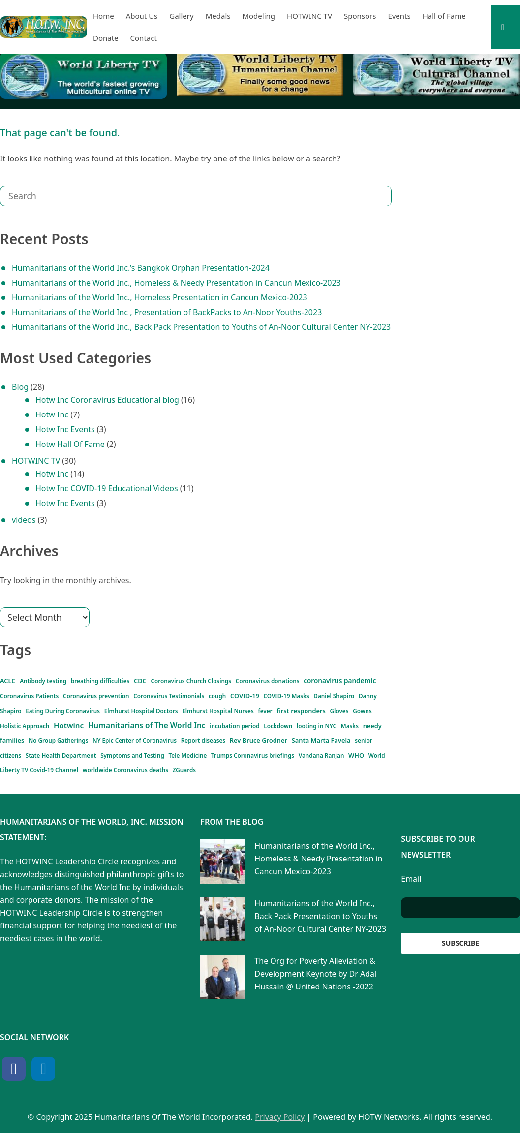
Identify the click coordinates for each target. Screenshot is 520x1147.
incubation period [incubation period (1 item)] (240, 734)
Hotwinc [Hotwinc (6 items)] (350, 712)
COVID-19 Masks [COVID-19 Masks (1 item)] (254, 697)
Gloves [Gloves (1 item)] (249, 715)
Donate (106, 38)
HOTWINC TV (309, 16)
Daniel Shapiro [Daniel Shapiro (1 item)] (295, 697)
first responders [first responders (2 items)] (208, 714)
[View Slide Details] (83, 76)
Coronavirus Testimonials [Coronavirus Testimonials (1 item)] (145, 697)
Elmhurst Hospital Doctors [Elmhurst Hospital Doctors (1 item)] (64, 715)
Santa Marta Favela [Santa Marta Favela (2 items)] (312, 749)
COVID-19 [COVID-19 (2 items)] (214, 696)
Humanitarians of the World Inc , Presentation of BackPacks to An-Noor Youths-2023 (167, 312)
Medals (218, 16)
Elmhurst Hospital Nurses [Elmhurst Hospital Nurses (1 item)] (130, 715)
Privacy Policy (280, 1130)
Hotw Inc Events (65, 429)
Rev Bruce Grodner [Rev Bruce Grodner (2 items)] (239, 749)
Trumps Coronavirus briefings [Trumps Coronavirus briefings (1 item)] (194, 766)
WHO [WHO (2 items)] (285, 765)
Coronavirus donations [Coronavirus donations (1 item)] (237, 681)
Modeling (258, 16)
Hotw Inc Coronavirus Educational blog (107, 399)
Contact (143, 38)
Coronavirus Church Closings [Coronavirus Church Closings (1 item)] (171, 681)
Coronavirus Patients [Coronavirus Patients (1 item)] (25, 697)
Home (103, 16)
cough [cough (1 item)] (185, 697)
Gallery (181, 16)
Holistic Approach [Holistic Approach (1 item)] (300, 715)
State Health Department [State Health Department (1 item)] (30, 766)
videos (23, 519)
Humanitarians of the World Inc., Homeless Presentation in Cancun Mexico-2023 (159, 297)
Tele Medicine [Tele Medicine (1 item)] (138, 766)
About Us (142, 16)
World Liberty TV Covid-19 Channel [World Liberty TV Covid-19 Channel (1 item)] (340, 766)
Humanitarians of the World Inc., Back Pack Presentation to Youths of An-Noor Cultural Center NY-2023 (201, 326)
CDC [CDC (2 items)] (125, 680)
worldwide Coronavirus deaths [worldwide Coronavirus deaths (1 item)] (37, 782)
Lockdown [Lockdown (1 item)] (276, 734)
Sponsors (360, 16)
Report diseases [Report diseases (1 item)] (182, 750)
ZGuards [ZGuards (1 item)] (87, 782)
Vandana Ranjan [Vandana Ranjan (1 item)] (253, 766)
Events (399, 16)
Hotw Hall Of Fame (70, 444)
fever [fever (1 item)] (170, 715)
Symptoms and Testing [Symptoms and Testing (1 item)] (92, 766)
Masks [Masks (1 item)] (336, 734)
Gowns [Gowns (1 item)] (267, 715)
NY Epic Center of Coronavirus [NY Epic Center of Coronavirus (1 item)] (123, 750)
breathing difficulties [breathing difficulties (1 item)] (89, 681)
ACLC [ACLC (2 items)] (9, 680)
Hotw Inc (51, 414)
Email (411, 892)
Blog (20, 387)
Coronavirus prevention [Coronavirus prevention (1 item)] (83, 697)
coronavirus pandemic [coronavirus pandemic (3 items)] (318, 679)
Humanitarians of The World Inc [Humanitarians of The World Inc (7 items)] (107, 730)
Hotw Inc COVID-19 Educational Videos (106, 488)
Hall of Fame (444, 16)
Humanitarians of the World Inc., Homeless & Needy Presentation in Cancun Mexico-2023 (176, 282)
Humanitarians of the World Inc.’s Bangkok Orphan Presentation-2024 (141, 267)
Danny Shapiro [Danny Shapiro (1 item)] (333, 697)
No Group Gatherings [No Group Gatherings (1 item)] (57, 750)
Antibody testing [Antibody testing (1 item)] (41, 681)
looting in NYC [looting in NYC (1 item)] (308, 734)
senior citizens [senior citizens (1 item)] (368, 750)
